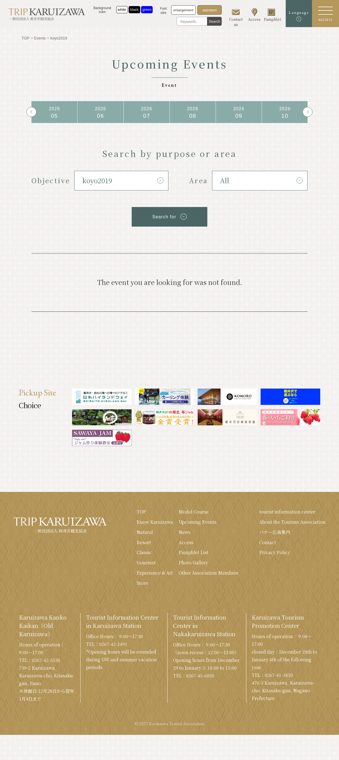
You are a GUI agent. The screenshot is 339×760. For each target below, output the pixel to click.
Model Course (194, 512)
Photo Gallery (193, 563)
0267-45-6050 (200, 676)
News (184, 532)
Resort (144, 542)
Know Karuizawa (155, 522)
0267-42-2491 (113, 644)
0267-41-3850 (279, 675)
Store (142, 583)
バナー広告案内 (274, 532)
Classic (144, 553)
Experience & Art (155, 573)
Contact (267, 542)
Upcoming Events (197, 522)
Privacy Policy (274, 553)
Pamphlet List (193, 553)
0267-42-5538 (46, 660)
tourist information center (287, 512)
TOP (141, 512)
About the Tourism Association (292, 522)
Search (214, 21)
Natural (145, 532)
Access (186, 542)
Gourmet (146, 563)
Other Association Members (209, 573)
